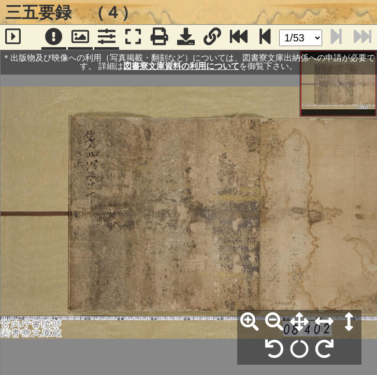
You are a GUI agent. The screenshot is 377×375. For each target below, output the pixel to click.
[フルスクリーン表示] (133, 37)
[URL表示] (212, 37)
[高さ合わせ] (349, 322)
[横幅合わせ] (324, 322)
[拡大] (249, 322)
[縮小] (274, 322)
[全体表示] (299, 322)
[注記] (53, 37)
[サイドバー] (13, 37)
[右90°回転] (324, 349)
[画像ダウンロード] (185, 37)
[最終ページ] (238, 37)
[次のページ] (265, 37)
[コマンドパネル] (106, 37)
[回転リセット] (299, 349)
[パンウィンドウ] (80, 37)
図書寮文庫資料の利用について (181, 66)
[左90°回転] (274, 349)
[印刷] (159, 37)
